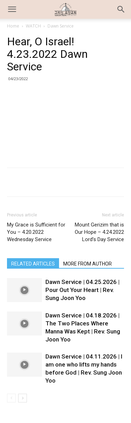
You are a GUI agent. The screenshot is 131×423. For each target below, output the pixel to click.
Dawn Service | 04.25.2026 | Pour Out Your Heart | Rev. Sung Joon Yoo (82, 289)
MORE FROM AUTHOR (87, 264)
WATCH (33, 26)
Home (13, 26)
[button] (121, 9)
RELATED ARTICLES (33, 264)
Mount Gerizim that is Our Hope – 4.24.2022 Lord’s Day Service (99, 232)
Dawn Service (61, 26)
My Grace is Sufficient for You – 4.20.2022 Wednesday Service (36, 232)
